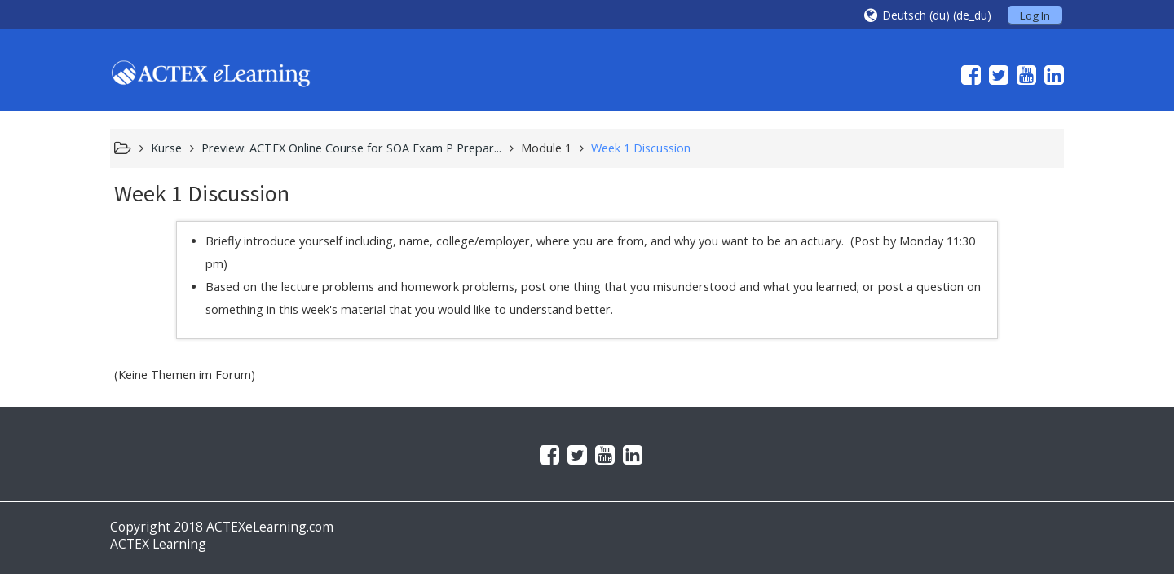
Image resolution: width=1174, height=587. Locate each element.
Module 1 (546, 148)
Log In (1035, 15)
